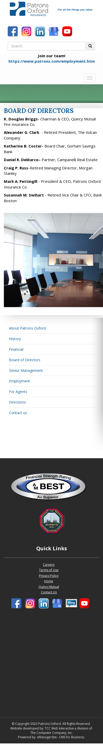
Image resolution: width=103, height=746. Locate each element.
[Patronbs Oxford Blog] (54, 32)
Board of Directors (24, 359)
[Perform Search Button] (90, 46)
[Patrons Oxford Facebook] (13, 32)
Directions (17, 402)
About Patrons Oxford (27, 328)
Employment (19, 381)
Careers (48, 564)
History (15, 338)
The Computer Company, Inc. (51, 733)
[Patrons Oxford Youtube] (67, 32)
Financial (16, 349)
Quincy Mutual (49, 587)
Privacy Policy (49, 575)
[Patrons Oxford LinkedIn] (40, 32)
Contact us (18, 412)
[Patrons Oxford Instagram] (27, 32)
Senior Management (26, 370)
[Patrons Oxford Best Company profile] (51, 488)
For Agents (18, 391)
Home (48, 581)
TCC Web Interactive (59, 728)
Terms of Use (49, 570)
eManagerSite (47, 737)
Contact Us (49, 592)
